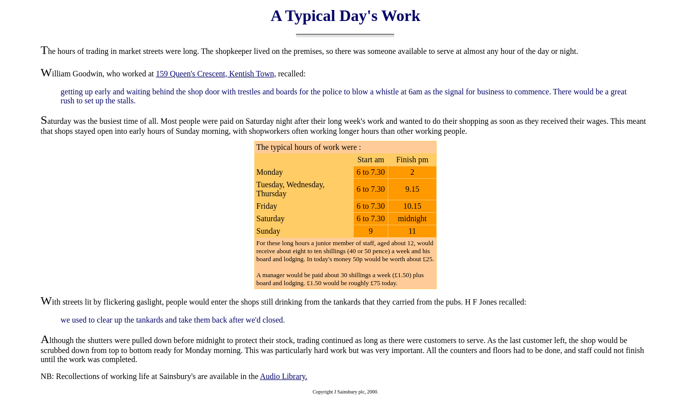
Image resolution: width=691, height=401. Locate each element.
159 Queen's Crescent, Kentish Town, (216, 73)
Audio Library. (283, 376)
